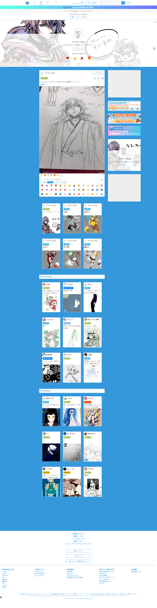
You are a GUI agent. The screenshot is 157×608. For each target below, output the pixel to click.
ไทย (3, 583)
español (4, 573)
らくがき (44, 78)
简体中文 (4, 579)
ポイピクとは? (38, 571)
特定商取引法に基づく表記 (74, 577)
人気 (50, 182)
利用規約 (69, 571)
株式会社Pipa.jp (136, 571)
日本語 (4, 587)
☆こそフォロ (78, 49)
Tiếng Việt (5, 575)
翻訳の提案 (10, 569)
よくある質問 (103, 575)
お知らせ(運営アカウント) (106, 571)
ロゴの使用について (105, 581)
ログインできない (104, 579)
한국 (3, 577)
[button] (1, 597)
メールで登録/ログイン (78, 561)
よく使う (43, 182)
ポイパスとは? (38, 575)
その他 (64, 182)
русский (4, 585)
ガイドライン (71, 573)
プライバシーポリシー (73, 575)
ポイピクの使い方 (39, 573)
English (4, 571)
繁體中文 (4, 581)
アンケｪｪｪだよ (78, 42)
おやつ (57, 182)
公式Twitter (102, 573)
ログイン (78, 551)
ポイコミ (101, 583)
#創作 (42, 84)
